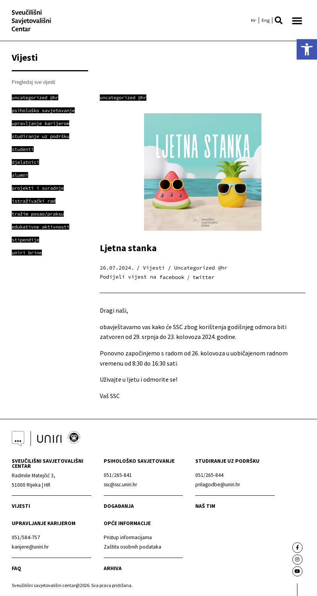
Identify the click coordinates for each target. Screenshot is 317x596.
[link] (307, 49)
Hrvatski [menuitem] (253, 20)
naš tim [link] (205, 506)
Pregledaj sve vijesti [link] (33, 81)
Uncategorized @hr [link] (123, 97)
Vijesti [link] (21, 506)
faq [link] (16, 568)
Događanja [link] (119, 506)
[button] (279, 20)
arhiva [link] (113, 568)
